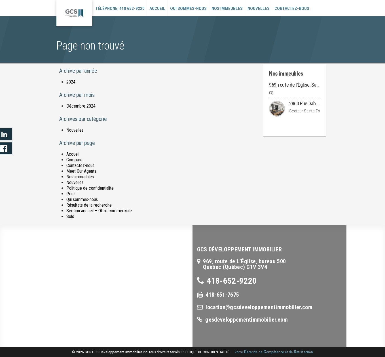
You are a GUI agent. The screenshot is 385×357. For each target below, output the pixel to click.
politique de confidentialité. (205, 352)
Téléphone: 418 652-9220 (120, 8)
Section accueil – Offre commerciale (99, 210)
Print (70, 193)
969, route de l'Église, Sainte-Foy (300, 85)
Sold (70, 216)
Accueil (157, 8)
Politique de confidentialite (90, 188)
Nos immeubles (227, 8)
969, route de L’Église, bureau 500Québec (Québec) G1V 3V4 (244, 264)
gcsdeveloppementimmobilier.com (246, 319)
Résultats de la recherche (89, 205)
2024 (70, 82)
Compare (74, 160)
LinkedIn (6, 134)
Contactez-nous (291, 8)
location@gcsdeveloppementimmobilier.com (259, 307)
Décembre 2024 (81, 106)
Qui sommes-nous (188, 8)
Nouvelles (259, 8)
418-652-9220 (232, 281)
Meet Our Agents (81, 171)
